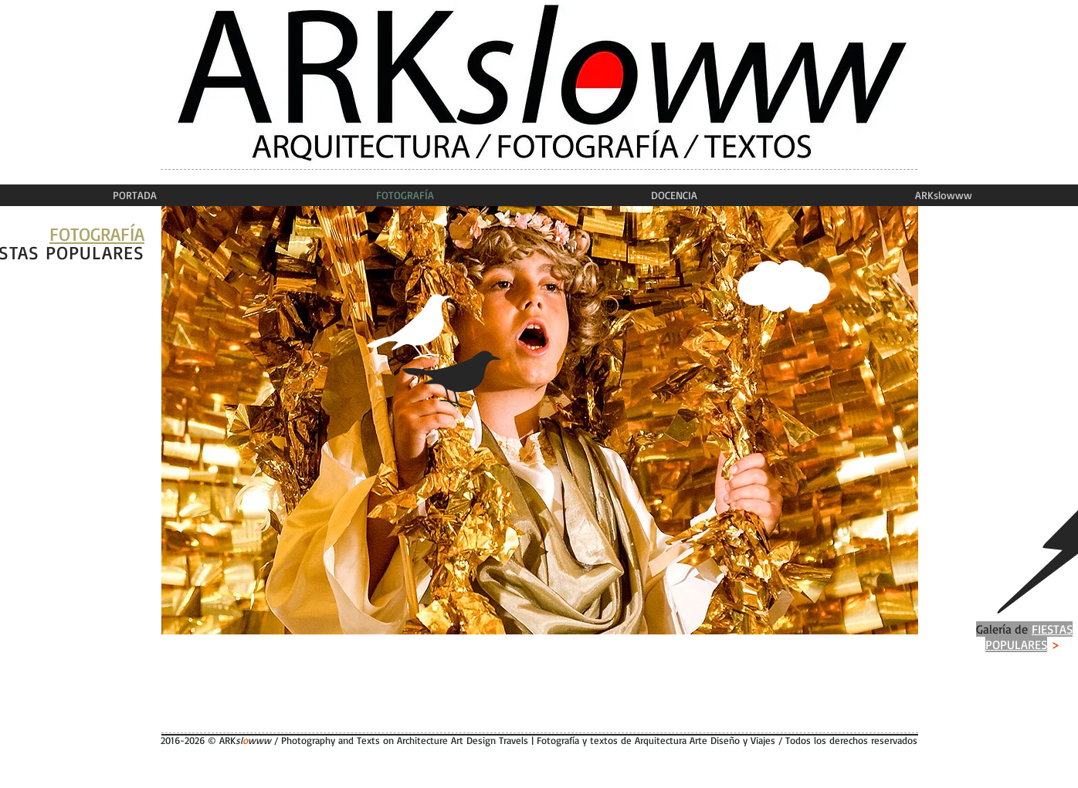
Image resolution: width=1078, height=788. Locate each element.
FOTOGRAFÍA (96, 233)
